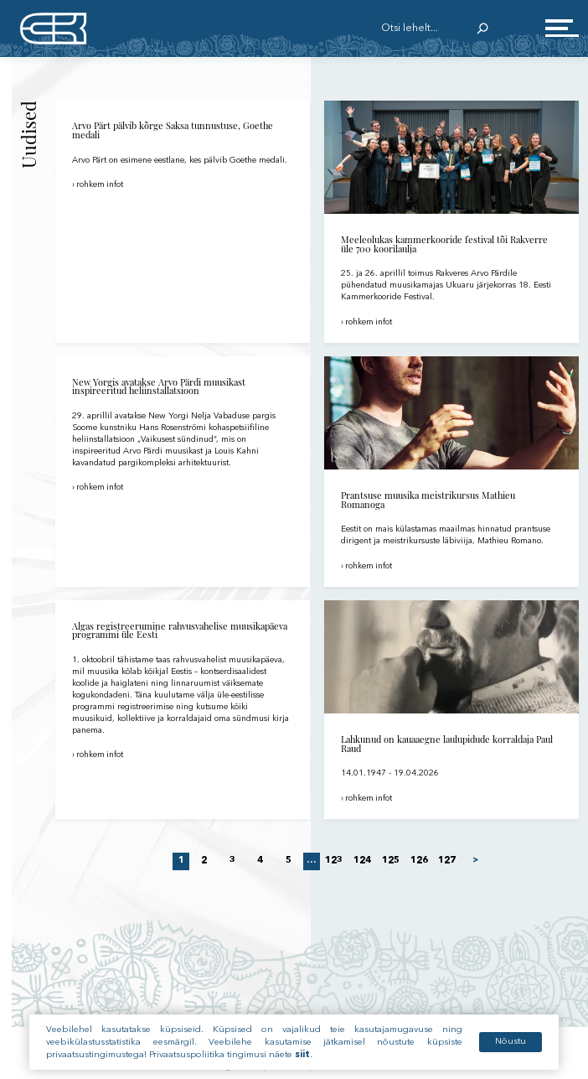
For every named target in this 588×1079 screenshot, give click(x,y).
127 (447, 860)
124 (361, 860)
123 (334, 860)
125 (390, 860)
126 (418, 860)
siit (302, 1059)
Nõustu (510, 1045)
